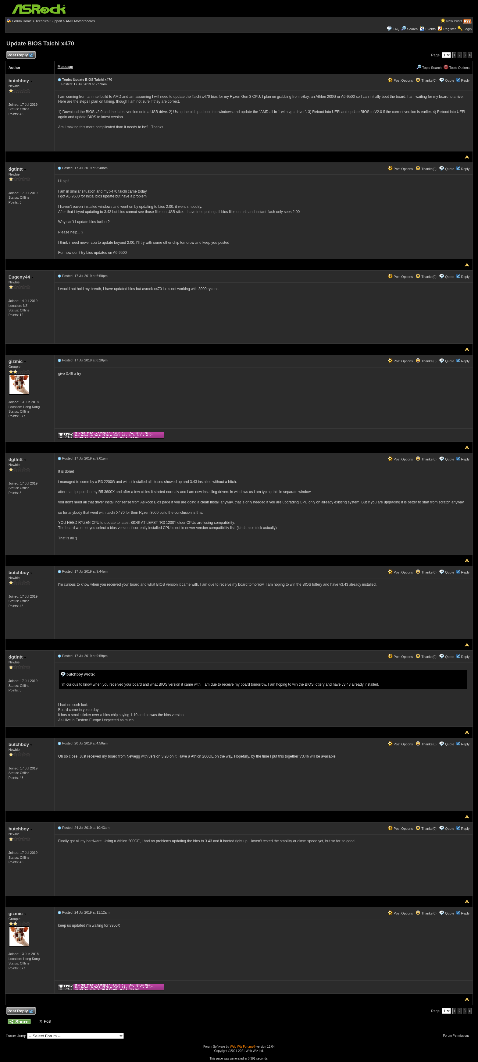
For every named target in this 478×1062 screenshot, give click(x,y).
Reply (465, 80)
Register (449, 29)
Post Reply (20, 55)
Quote (449, 80)
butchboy (21, 80)
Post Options (400, 80)
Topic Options (457, 67)
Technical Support (48, 21)
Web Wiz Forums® (242, 1046)
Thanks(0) (426, 80)
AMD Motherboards (80, 21)
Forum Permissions (457, 1035)
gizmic (17, 361)
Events (427, 29)
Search (412, 29)
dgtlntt (17, 169)
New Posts (454, 21)
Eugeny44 (21, 276)
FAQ (396, 29)
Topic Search (428, 67)
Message (65, 67)
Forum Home (22, 21)
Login (467, 29)
